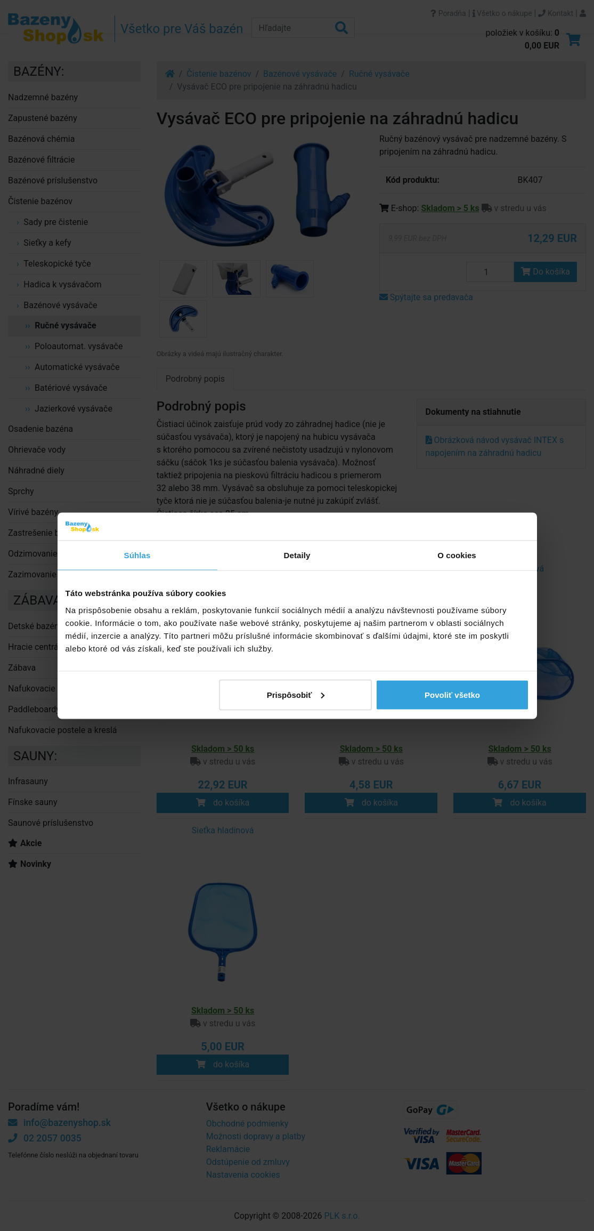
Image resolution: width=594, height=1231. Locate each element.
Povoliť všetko (452, 694)
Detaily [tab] (297, 555)
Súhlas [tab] (137, 555)
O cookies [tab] (456, 555)
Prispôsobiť (296, 694)
